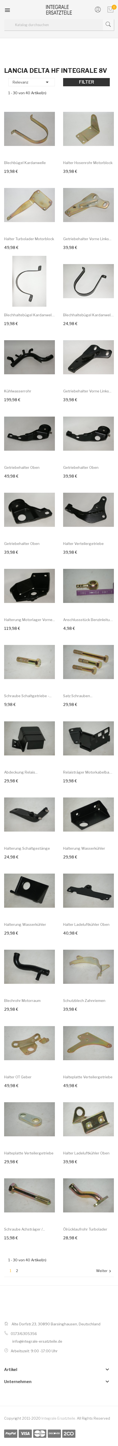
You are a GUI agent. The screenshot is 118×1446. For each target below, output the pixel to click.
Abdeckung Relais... (21, 772)
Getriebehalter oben (22, 467)
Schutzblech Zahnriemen (84, 1000)
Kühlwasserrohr (17, 391)
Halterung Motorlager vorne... (29, 619)
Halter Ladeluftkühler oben (86, 924)
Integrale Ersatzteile (58, 1418)
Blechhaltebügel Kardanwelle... (29, 315)
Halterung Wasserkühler (84, 848)
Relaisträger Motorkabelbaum (88, 772)
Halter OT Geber (18, 1077)
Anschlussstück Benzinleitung (88, 619)
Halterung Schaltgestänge (27, 848)
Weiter (104, 1271)
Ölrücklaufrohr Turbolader (85, 1229)
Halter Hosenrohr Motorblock (88, 162)
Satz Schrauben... (77, 696)
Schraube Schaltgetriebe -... (28, 696)
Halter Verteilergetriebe (83, 543)
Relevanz (31, 82)
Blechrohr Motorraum (22, 1000)
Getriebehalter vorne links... (87, 239)
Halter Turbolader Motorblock (29, 239)
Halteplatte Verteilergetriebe (88, 1077)
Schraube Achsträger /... (24, 1229)
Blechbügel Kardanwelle (25, 162)
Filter (86, 82)
